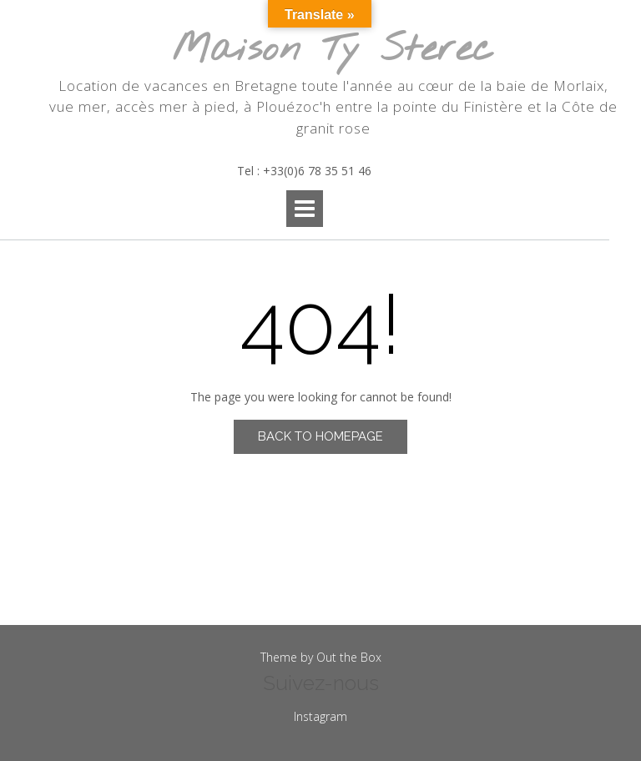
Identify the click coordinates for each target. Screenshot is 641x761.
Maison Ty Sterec (333, 50)
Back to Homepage (320, 436)
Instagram (320, 716)
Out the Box (348, 657)
